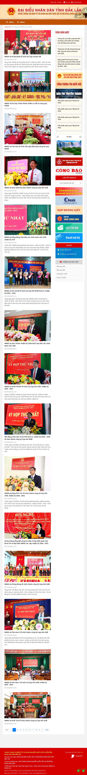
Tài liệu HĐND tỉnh (64, 250)
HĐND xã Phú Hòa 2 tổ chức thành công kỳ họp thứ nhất (26, 632)
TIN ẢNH (68, 136)
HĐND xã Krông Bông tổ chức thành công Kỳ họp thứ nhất (27, 584)
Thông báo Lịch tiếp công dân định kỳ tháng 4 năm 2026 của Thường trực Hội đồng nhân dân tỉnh (69, 42)
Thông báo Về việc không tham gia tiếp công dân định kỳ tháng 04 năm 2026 (69, 52)
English (59, 2)
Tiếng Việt (53, 2)
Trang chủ (7, 27)
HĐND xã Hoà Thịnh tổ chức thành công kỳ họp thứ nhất (26, 188)
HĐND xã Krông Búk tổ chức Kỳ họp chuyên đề (22, 57)
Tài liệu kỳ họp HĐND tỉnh (67, 254)
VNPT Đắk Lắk (78, 752)
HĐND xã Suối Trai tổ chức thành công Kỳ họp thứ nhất (25, 720)
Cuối (46, 730)
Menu (10, 22)
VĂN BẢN (69, 245)
